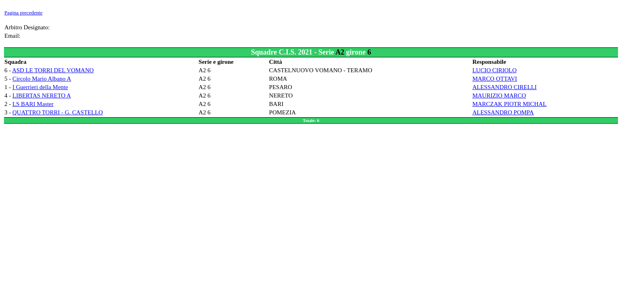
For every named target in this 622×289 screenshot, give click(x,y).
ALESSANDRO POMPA (503, 112)
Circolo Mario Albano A (41, 78)
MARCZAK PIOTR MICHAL (510, 104)
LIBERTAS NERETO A (41, 95)
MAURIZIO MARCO (499, 95)
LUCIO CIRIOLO (495, 70)
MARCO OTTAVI (495, 78)
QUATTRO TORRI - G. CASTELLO (57, 112)
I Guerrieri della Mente (40, 87)
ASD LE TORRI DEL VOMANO (53, 70)
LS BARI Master (33, 104)
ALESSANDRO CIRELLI (505, 87)
